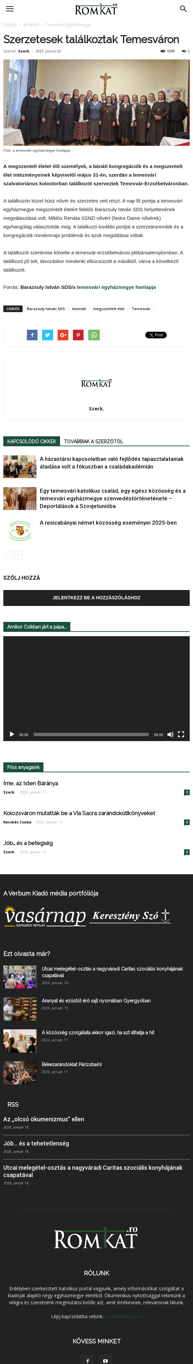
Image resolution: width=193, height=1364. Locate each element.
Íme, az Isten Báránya (30, 783)
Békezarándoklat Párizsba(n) (72, 1064)
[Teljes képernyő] (181, 734)
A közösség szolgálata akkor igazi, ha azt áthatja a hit (98, 1032)
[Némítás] (170, 734)
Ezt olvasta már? (26, 953)
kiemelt (79, 308)
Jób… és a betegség (28, 843)
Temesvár (141, 308)
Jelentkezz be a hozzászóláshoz (97, 597)
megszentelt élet (108, 308)
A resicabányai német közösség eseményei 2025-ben (108, 522)
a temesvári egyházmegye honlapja (114, 287)
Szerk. (24, 50)
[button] (183, 9)
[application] (96, 688)
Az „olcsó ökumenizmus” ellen (43, 1119)
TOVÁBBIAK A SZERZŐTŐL (93, 441)
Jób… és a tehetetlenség (36, 1143)
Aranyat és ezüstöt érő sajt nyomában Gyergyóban (96, 1000)
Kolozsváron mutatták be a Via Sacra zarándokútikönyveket (79, 813)
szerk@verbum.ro (123, 1316)
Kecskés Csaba (17, 821)
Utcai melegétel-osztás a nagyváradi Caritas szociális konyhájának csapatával (92, 1171)
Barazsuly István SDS (46, 308)
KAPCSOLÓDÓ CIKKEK (31, 441)
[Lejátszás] (12, 734)
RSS (13, 1104)
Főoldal (10, 25)
